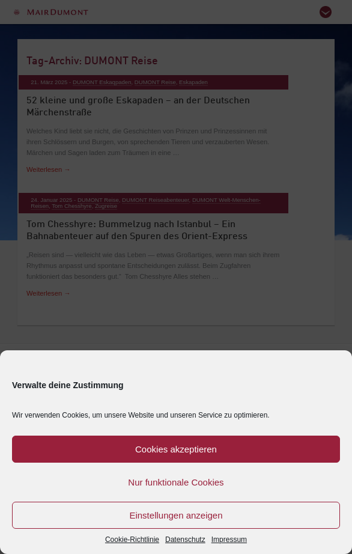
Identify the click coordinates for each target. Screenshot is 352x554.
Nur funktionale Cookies (175, 482)
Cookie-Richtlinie (132, 539)
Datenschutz (185, 539)
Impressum (229, 539)
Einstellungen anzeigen (175, 515)
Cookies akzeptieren (176, 449)
